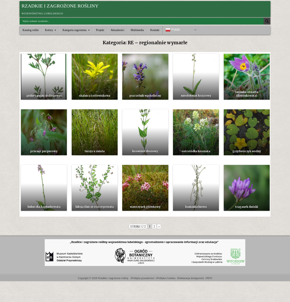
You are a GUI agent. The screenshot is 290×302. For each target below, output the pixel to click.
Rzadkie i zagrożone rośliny (60, 5)
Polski (173, 29)
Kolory (49, 30)
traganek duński (246, 207)
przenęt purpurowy (44, 151)
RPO (209, 278)
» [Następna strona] (159, 226)
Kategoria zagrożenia (74, 30)
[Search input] (143, 21)
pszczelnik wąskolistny (145, 95)
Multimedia (137, 30)
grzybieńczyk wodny (246, 151)
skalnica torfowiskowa (94, 95)
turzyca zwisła (95, 151)
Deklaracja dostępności (191, 278)
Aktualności (117, 30)
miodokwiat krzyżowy (196, 95)
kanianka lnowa (196, 207)
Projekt (100, 30)
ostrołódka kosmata (196, 151)
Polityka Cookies (166, 278)
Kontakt (154, 30)
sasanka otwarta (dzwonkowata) (246, 93)
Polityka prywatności (143, 278)
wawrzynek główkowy (145, 207)
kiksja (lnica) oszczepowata (95, 207)
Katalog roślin (31, 30)
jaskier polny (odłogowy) (44, 95)
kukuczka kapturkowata (44, 207)
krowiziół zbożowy (145, 151)
